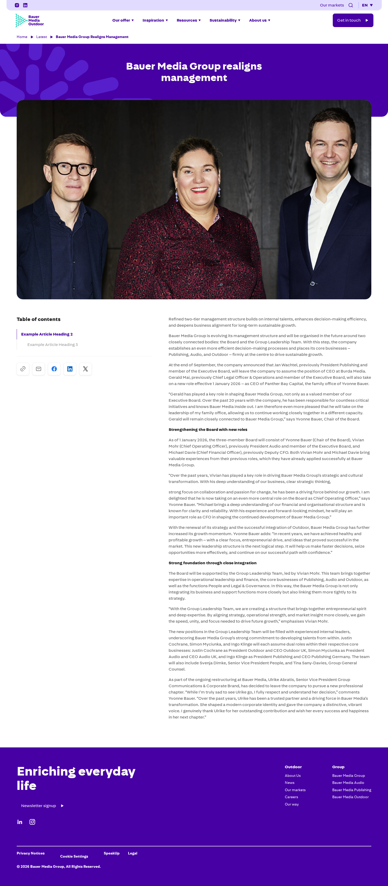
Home (22, 37)
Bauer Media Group (348, 775)
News (289, 782)
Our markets (295, 790)
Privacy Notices (31, 853)
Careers (291, 797)
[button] (350, 5)
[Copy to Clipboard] (23, 369)
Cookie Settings (74, 856)
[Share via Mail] (38, 369)
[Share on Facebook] (54, 369)
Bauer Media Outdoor (350, 797)
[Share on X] (85, 369)
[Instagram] (17, 5)
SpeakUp (112, 853)
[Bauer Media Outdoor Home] (29, 20)
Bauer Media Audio (348, 782)
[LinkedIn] (25, 5)
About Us (293, 775)
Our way (292, 804)
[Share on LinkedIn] (70, 369)
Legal (132, 853)
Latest (41, 37)
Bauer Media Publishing (351, 790)
